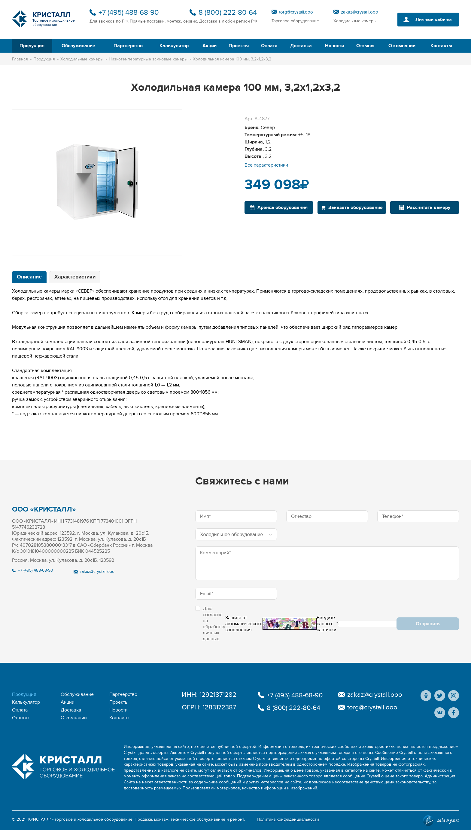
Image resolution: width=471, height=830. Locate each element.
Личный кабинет (434, 20)
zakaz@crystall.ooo (359, 12)
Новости (334, 46)
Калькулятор (174, 46)
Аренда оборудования (279, 207)
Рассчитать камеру (424, 207)
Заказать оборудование (352, 207)
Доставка (301, 46)
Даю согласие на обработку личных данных (210, 624)
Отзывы (365, 46)
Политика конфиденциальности (288, 819)
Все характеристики (266, 165)
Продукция (32, 46)
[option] (97, 182)
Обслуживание (78, 46)
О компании (401, 46)
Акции (209, 46)
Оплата (269, 46)
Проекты (239, 46)
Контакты (441, 46)
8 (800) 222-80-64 (228, 12)
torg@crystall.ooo (296, 12)
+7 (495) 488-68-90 (129, 12)
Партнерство (128, 46)
